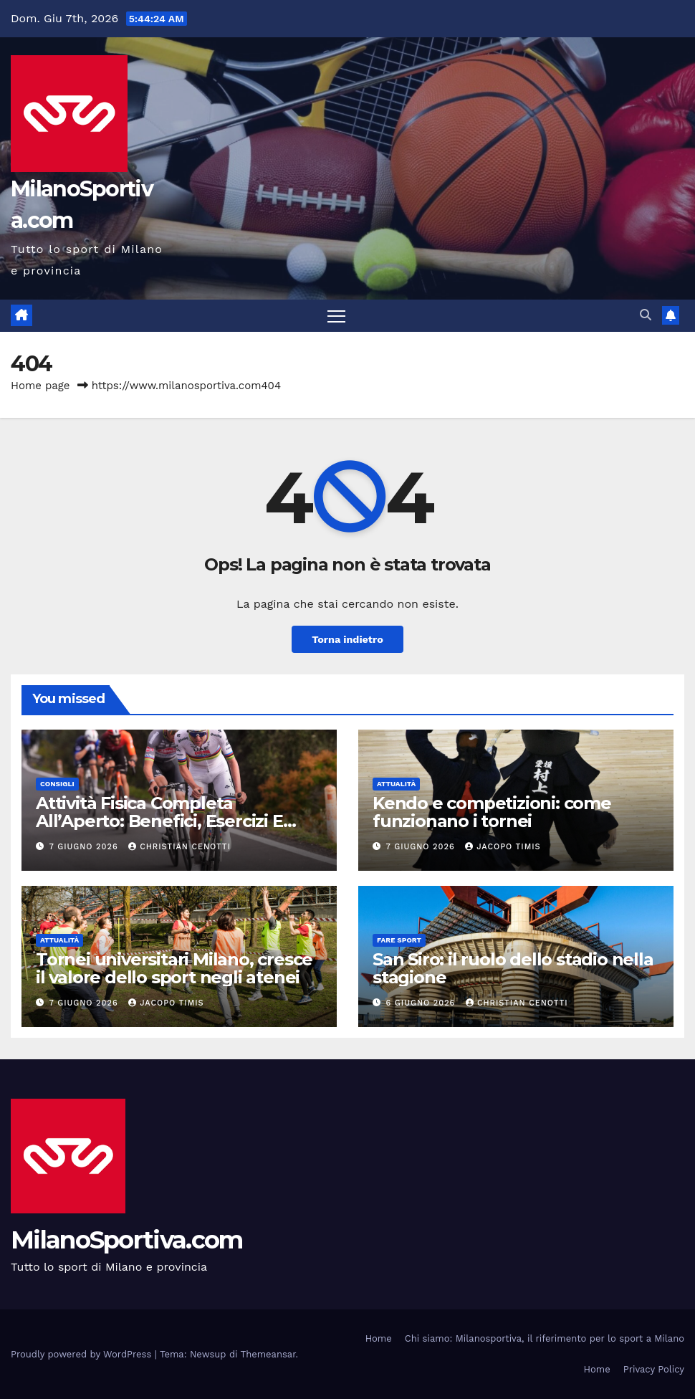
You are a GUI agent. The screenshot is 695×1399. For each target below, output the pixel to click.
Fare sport (399, 940)
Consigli (57, 784)
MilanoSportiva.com (126, 1240)
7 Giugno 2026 (85, 846)
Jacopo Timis (502, 846)
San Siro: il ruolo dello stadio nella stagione (513, 968)
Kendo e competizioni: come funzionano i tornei (492, 812)
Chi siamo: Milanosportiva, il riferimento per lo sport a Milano (544, 1338)
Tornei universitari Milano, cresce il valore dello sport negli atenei (174, 968)
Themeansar (268, 1354)
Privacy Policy (653, 1369)
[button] (645, 315)
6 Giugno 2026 (422, 1003)
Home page (40, 385)
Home (378, 1338)
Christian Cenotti (179, 846)
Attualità (396, 784)
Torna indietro (347, 639)
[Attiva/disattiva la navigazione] (336, 316)
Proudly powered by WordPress (83, 1354)
